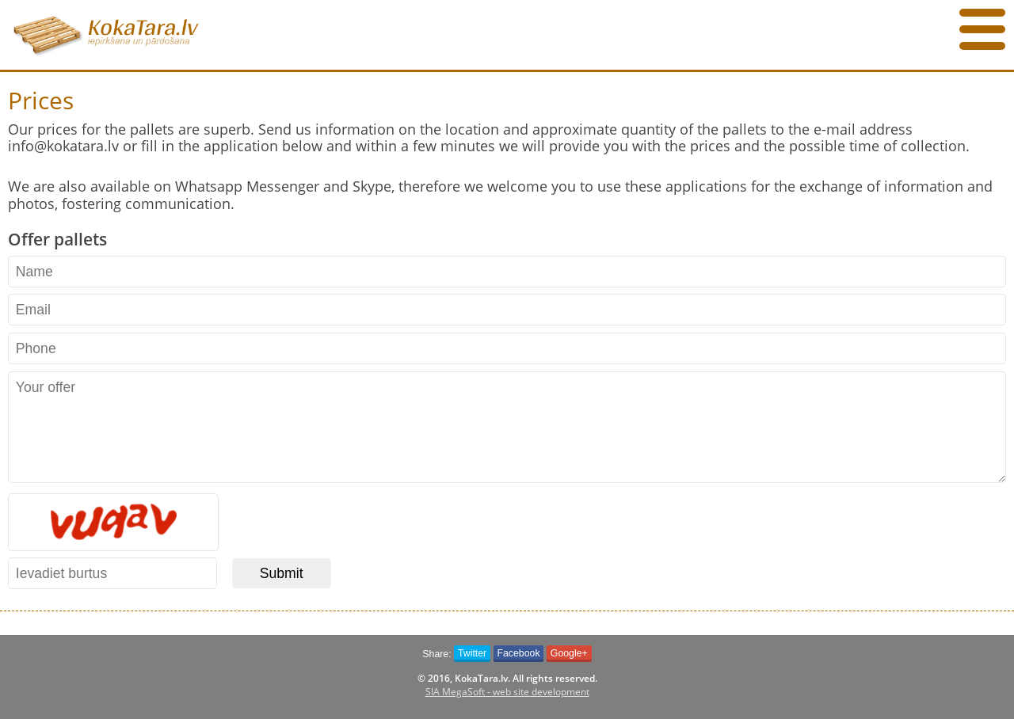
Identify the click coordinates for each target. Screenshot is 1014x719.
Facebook (518, 653)
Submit (281, 573)
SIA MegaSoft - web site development (507, 691)
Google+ (569, 653)
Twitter (472, 653)
